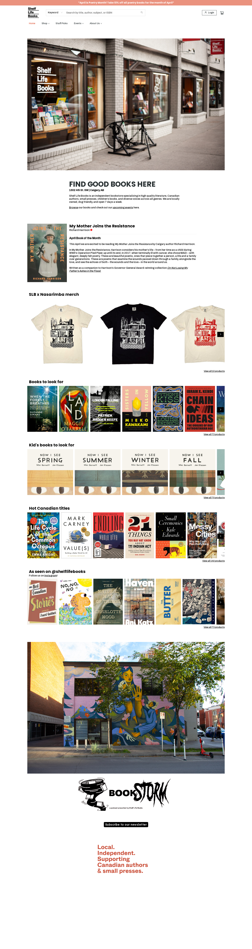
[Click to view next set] (220, 334)
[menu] (126, 23)
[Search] (142, 12)
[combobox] (55, 12)
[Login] (209, 12)
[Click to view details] (62, 334)
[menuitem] (32, 23)
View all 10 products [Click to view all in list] (214, 371)
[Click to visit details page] (47, 253)
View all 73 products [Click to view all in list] (214, 434)
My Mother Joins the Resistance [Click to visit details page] (102, 226)
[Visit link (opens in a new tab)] (126, 824)
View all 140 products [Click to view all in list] (213, 561)
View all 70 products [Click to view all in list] (214, 497)
